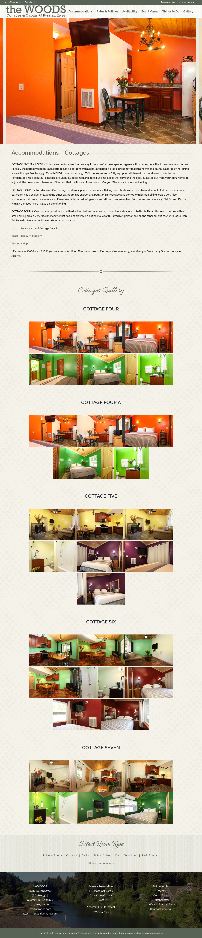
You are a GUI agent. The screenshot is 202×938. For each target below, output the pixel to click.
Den (117, 855)
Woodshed (130, 855)
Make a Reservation (101, 886)
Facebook (30, 2)
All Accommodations (101, 863)
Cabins (86, 855)
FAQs (101, 899)
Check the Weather (101, 895)
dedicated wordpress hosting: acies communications (138, 933)
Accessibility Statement (101, 907)
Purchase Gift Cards (101, 890)
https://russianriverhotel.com (39, 913)
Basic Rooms (149, 855)
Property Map (101, 911)
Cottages (71, 855)
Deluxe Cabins (102, 855)
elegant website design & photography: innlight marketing (83, 933)
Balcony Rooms (52, 855)
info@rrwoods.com (40, 909)
